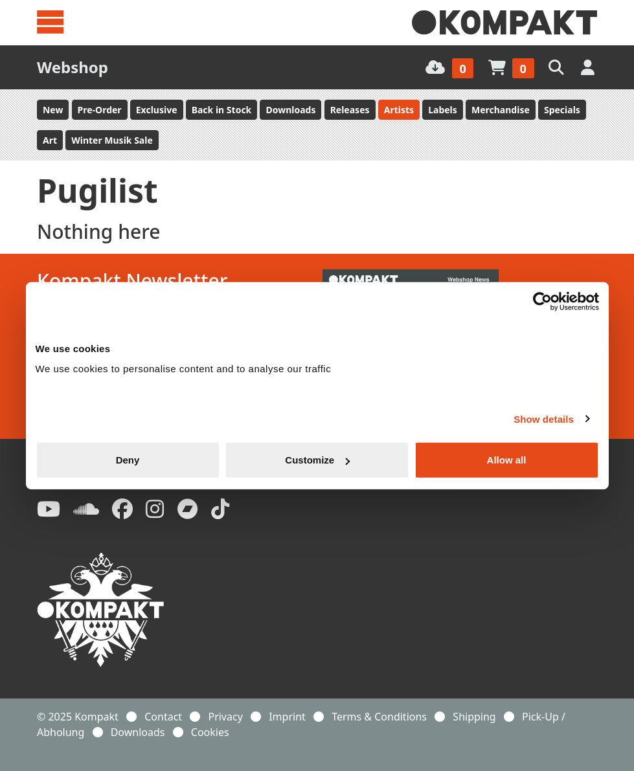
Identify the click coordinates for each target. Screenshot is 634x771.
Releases (350, 110)
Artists (399, 110)
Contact (163, 717)
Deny (128, 459)
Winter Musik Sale (112, 140)
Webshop (72, 67)
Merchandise (500, 110)
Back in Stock (222, 110)
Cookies (210, 732)
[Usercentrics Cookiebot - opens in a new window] (542, 301)
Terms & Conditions (379, 717)
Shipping (474, 717)
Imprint (287, 717)
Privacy (225, 717)
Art (50, 140)
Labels (442, 110)
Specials (562, 110)
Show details (544, 418)
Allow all (506, 459)
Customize (317, 459)
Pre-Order (100, 110)
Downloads (290, 110)
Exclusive (156, 110)
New (53, 110)
